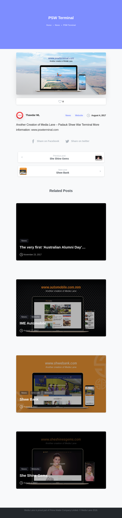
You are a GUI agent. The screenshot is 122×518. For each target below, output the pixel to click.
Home (48, 25)
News (56, 25)
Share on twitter (77, 141)
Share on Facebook (45, 141)
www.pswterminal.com (44, 129)
